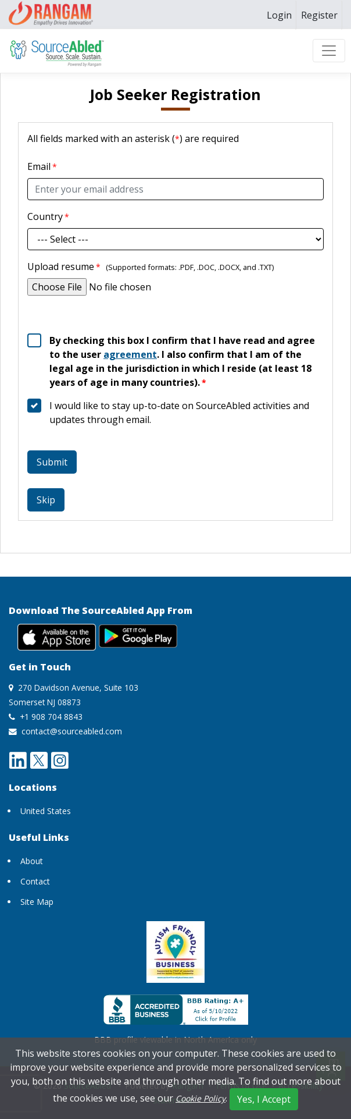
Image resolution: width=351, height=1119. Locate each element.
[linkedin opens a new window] (18, 759)
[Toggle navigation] (329, 50)
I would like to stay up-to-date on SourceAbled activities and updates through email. (179, 412)
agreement (130, 354)
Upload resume (64, 266)
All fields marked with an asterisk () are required (133, 138)
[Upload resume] (175, 287)
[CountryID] (175, 239)
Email (39, 166)
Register (319, 15)
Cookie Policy (200, 1098)
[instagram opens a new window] (60, 759)
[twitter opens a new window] (39, 759)
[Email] (175, 189)
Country (45, 216)
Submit (52, 462)
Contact (35, 881)
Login (279, 15)
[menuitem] (279, 15)
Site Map (36, 901)
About (31, 860)
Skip (46, 499)
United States (45, 810)
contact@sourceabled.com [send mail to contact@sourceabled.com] (72, 731)
